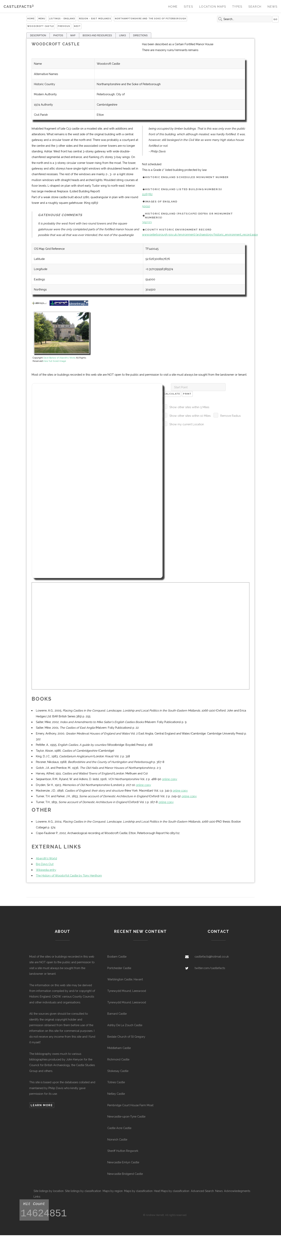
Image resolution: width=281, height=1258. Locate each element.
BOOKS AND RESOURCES (97, 35)
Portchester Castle (119, 968)
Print (187, 393)
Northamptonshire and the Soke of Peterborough (150, 18)
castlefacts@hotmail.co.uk (212, 956)
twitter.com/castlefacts (210, 968)
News (272, 6)
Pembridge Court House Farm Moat (130, 1105)
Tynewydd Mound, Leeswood (126, 990)
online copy (169, 779)
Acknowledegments (237, 1191)
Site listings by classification (83, 1191)
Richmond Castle (118, 1059)
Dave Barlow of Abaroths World (59, 357)
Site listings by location (49, 1191)
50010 (146, 206)
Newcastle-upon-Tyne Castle (126, 1116)
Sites (188, 6)
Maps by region (113, 1191)
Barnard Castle (117, 1013)
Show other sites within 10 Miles (190, 415)
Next (77, 26)
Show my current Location (186, 424)
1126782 (147, 194)
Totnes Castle (116, 1082)
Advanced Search (202, 1191)
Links (37, 1196)
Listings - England (62, 18)
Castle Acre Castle (119, 1128)
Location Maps (212, 6)
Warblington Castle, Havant (125, 979)
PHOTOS (58, 35)
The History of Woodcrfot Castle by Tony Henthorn (69, 875)
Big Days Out (44, 864)
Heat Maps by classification (171, 1191)
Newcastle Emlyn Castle (123, 1162)
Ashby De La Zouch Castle (124, 1025)
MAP (72, 35)
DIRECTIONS (140, 35)
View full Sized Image (54, 361)
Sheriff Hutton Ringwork (122, 1150)
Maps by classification (138, 1191)
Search (254, 6)
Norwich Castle (117, 1139)
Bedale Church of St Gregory (126, 1036)
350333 (147, 222)
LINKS (122, 35)
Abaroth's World (46, 858)
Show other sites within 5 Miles (189, 407)
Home (173, 6)
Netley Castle (116, 1093)
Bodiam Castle (116, 956)
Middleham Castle (119, 1048)
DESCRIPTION (38, 35)
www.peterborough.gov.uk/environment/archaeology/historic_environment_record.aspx (200, 234)
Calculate (172, 393)
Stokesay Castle (117, 1071)
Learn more (42, 1105)
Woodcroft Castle (40, 26)
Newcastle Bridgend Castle (125, 1173)
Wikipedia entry (46, 869)
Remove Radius (230, 415)
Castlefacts (19, 6)
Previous (64, 26)
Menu (41, 18)
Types (237, 6)
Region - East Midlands (95, 18)
